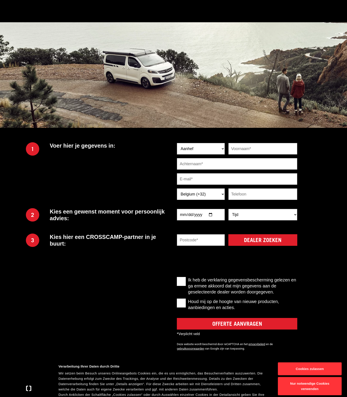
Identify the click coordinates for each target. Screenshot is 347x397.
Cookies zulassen (310, 332)
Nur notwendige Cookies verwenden (309, 349)
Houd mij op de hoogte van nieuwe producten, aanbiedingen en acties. (233, 304)
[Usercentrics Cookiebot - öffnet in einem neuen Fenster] (28, 388)
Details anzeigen (239, 388)
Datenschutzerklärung (94, 374)
